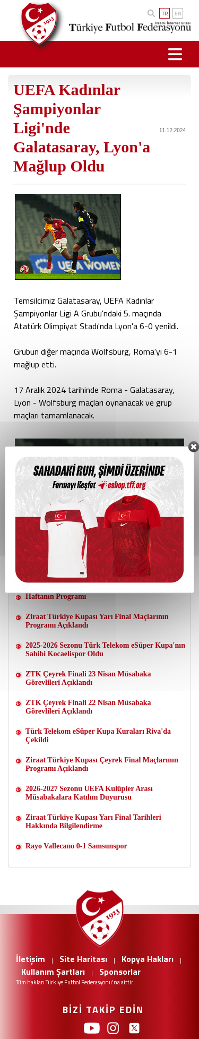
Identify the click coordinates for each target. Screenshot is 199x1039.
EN (178, 14)
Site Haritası (83, 958)
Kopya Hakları (148, 958)
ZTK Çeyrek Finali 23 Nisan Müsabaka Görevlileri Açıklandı (88, 678)
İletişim (30, 958)
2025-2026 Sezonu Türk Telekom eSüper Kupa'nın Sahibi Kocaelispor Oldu (105, 649)
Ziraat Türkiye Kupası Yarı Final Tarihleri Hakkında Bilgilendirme (93, 821)
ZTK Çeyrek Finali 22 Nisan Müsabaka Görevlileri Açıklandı (88, 707)
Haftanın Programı (55, 596)
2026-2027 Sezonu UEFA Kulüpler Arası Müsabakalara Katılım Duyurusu (89, 793)
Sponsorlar (120, 971)
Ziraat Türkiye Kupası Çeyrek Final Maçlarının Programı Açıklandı (101, 764)
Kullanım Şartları (53, 971)
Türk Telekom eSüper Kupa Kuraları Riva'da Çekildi (98, 735)
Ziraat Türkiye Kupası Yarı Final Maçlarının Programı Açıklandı (97, 621)
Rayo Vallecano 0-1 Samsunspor (76, 846)
